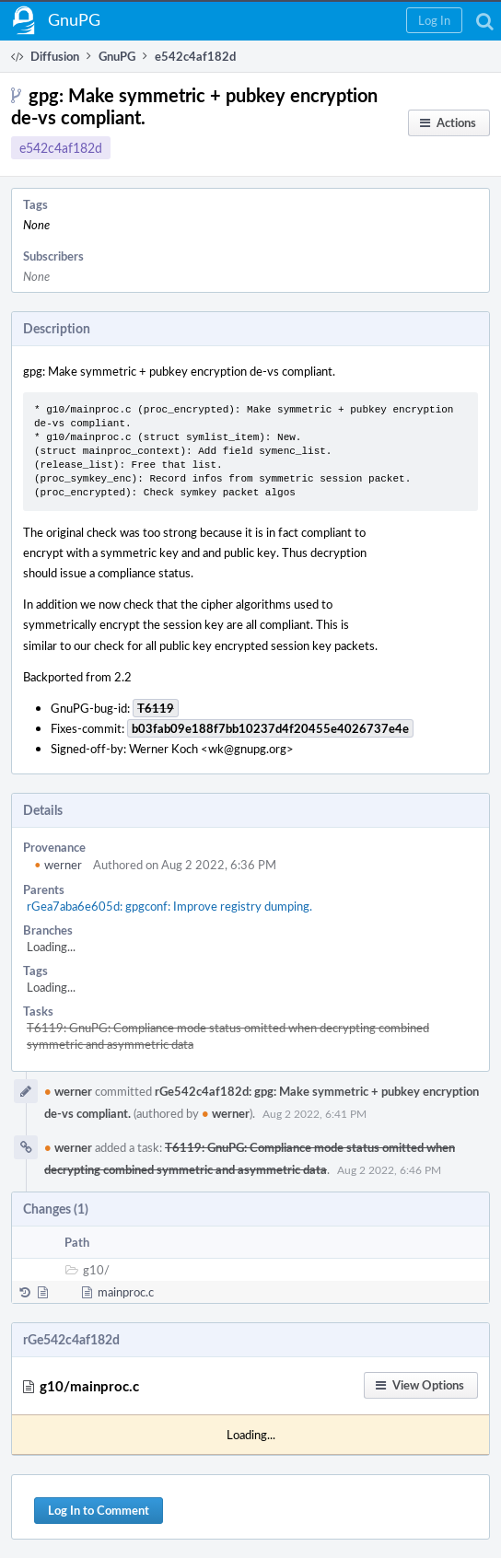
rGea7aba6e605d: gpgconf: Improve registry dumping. (169, 906)
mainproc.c (126, 1292)
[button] (434, 20)
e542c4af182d (60, 148)
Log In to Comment (98, 1510)
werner (58, 864)
